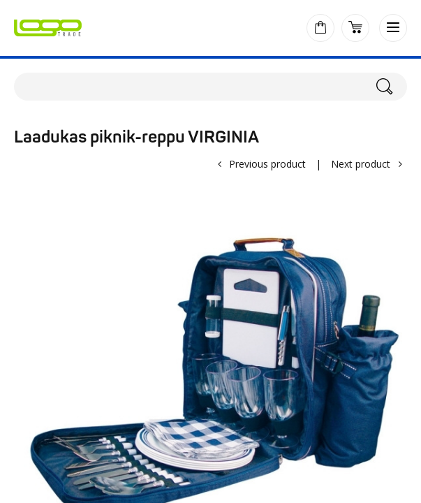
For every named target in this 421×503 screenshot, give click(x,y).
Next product (360, 163)
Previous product (267, 163)
